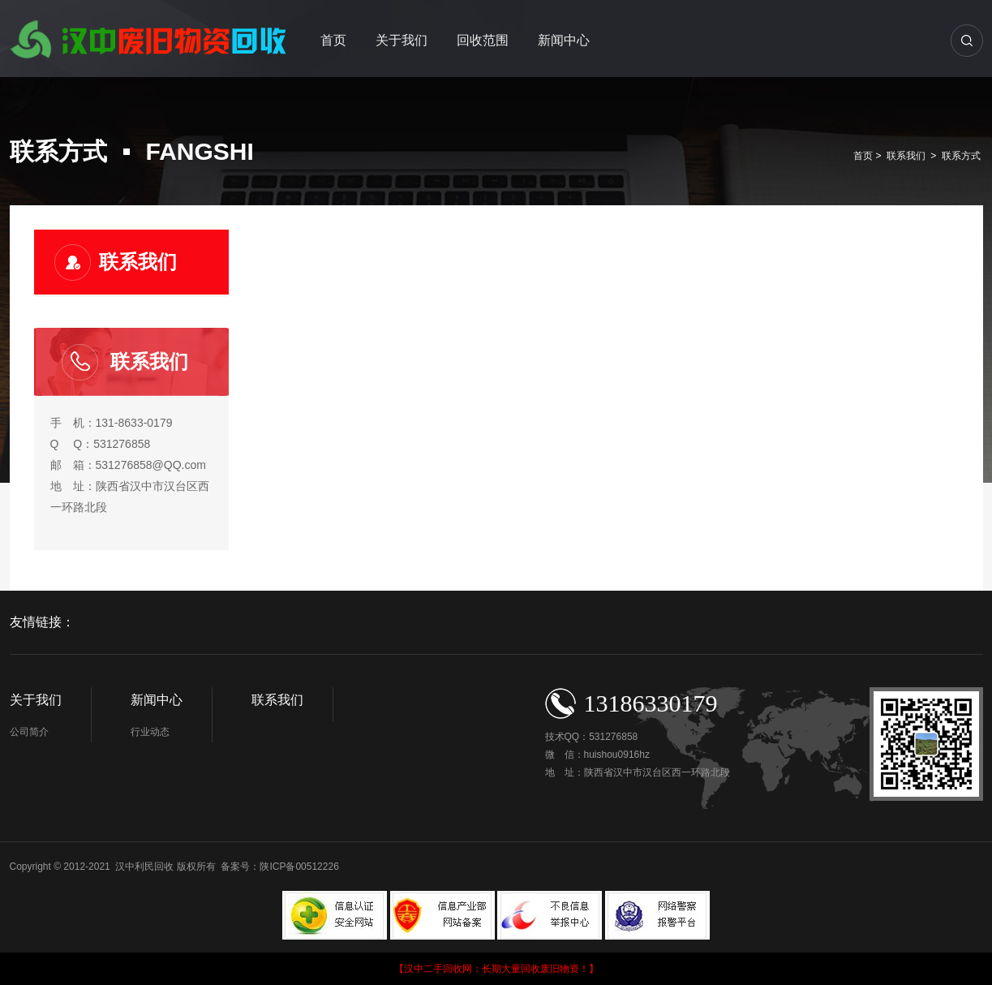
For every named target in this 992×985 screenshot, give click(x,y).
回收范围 (483, 40)
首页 (333, 40)
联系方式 (961, 155)
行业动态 (150, 732)
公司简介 (29, 732)
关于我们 (401, 40)
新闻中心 (564, 40)
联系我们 (906, 155)
